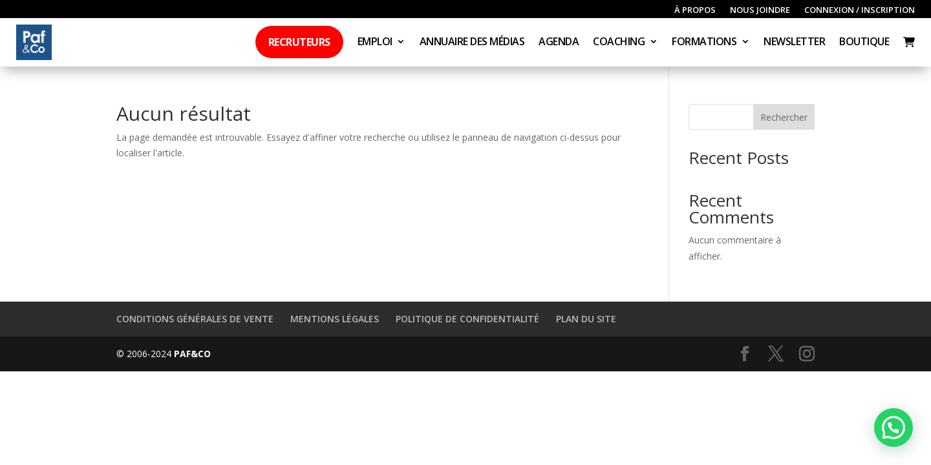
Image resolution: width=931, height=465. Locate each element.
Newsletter (794, 42)
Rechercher (784, 117)
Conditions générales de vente (194, 319)
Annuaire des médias (472, 42)
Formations (704, 42)
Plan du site (586, 319)
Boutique (864, 42)
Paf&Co (192, 353)
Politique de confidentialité (467, 319)
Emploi (375, 42)
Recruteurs (299, 42)
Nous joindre (760, 10)
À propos (695, 10)
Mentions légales (334, 319)
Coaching (619, 42)
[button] (893, 427)
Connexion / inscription (859, 10)
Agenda (559, 42)
